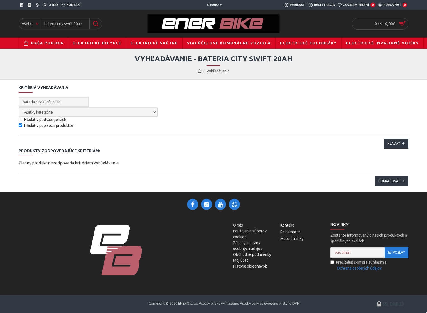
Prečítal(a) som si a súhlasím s (358, 265)
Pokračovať (389, 181)
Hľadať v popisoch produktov (46, 125)
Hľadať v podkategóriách (42, 119)
